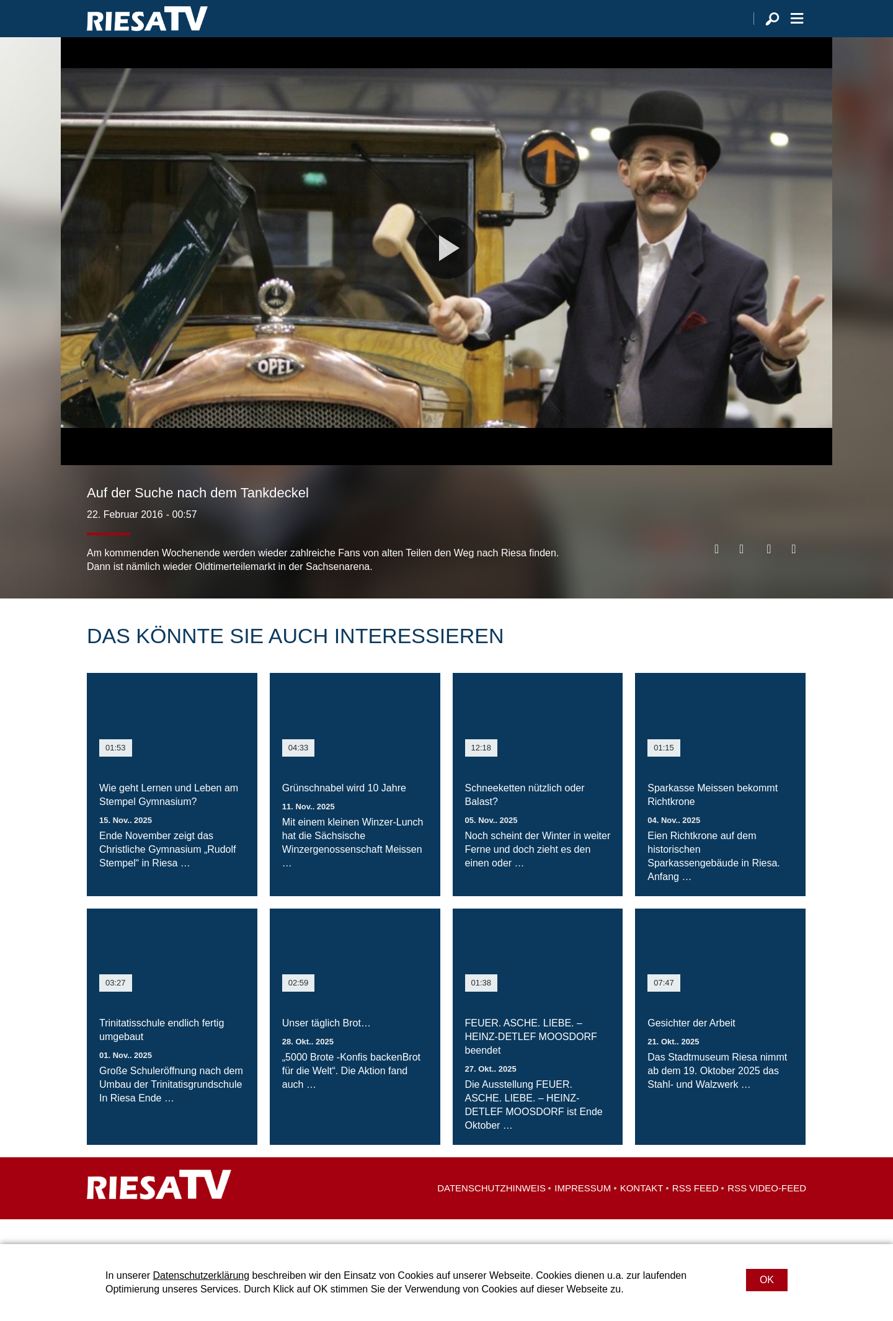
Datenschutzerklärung (201, 1275)
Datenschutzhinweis (491, 1213)
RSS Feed (695, 1213)
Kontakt (642, 1213)
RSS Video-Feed (766, 1213)
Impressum (582, 1213)
